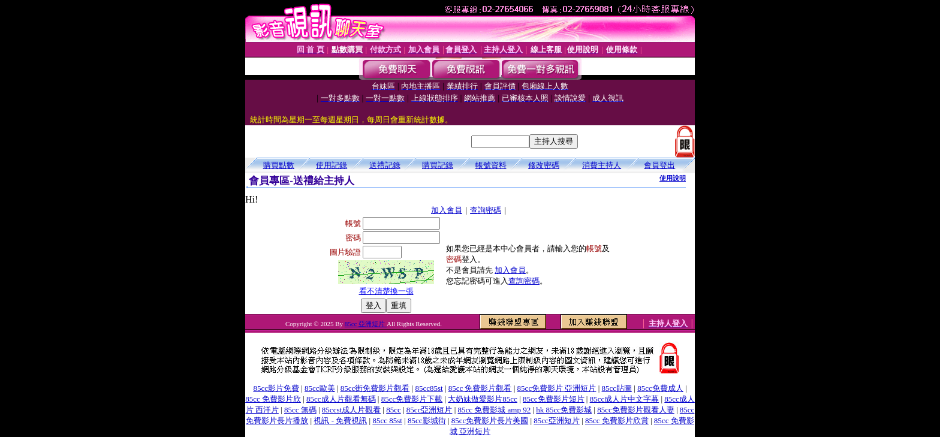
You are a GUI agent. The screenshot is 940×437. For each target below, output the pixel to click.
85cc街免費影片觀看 (375, 388)
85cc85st (428, 388)
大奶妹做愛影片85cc (482, 398)
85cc (393, 409)
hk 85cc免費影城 (564, 409)
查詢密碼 (485, 210)
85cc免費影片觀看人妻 (635, 409)
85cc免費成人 (660, 388)
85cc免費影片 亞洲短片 (556, 388)
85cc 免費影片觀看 (480, 388)
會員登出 (659, 165)
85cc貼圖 (617, 388)
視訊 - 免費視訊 (340, 420)
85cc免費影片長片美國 (490, 420)
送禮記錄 (384, 165)
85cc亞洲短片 (429, 409)
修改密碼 (543, 165)
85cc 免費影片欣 (273, 398)
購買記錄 (437, 165)
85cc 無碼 (300, 409)
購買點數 (278, 165)
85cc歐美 (320, 388)
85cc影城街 (427, 420)
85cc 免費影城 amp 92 (494, 409)
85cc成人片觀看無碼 (341, 398)
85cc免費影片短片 (554, 398)
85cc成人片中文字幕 (624, 398)
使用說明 (672, 178)
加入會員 (446, 210)
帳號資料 (491, 165)
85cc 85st (387, 420)
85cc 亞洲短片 (366, 323)
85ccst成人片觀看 (351, 409)
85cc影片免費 (276, 388)
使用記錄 (331, 165)
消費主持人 (601, 165)
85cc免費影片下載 (412, 398)
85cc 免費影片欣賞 (617, 420)
